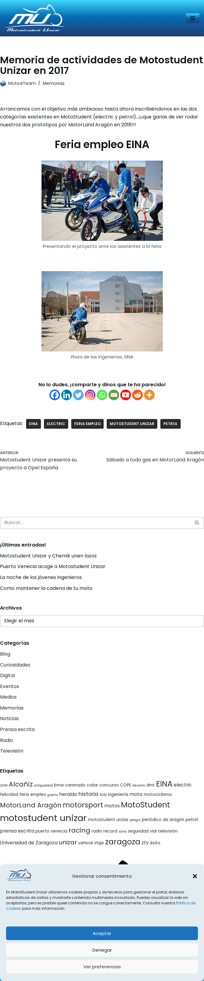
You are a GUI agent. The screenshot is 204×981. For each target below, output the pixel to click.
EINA (33, 423)
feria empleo (87, 423)
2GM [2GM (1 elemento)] (4, 785)
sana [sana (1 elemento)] (123, 831)
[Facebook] (54, 395)
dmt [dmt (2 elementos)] (150, 785)
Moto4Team (22, 83)
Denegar (102, 950)
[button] (195, 876)
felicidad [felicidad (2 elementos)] (9, 794)
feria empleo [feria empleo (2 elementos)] (32, 794)
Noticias (9, 718)
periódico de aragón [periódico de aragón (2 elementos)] (163, 820)
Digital (7, 675)
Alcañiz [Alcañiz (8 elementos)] (21, 784)
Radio (6, 740)
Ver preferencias (102, 966)
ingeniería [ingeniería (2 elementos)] (118, 794)
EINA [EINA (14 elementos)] (164, 783)
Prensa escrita (17, 729)
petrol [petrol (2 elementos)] (192, 820)
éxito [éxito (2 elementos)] (155, 843)
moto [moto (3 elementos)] (135, 794)
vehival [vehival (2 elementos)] (85, 843)
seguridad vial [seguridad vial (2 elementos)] (142, 831)
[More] (149, 395)
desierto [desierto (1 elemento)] (138, 785)
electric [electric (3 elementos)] (183, 785)
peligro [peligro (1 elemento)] (135, 820)
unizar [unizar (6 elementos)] (68, 842)
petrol (170, 423)
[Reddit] (137, 395)
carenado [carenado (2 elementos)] (75, 785)
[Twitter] (78, 395)
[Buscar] (95, 523)
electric (56, 423)
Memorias (54, 83)
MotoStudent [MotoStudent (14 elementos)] (145, 804)
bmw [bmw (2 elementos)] (59, 785)
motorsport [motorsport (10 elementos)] (83, 805)
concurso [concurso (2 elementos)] (109, 785)
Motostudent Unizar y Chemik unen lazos (48, 555)
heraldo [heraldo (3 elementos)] (68, 794)
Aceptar (102, 933)
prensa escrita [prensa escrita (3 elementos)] (17, 831)
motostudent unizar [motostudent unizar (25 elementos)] (43, 818)
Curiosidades (15, 664)
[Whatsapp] (102, 395)
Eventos (9, 686)
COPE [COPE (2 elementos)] (125, 785)
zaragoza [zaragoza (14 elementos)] (122, 841)
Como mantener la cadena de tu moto (46, 588)
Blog (5, 653)
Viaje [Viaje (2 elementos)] (99, 843)
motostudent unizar (132, 423)
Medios (8, 696)
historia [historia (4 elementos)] (88, 794)
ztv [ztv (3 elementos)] (145, 843)
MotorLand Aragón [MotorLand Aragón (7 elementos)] (31, 805)
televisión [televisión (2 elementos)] (168, 831)
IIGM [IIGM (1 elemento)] (103, 795)
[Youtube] (125, 395)
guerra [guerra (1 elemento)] (52, 795)
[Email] (114, 395)
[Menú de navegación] (192, 18)
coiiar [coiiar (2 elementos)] (92, 785)
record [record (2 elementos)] (110, 831)
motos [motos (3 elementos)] (112, 806)
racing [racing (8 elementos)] (79, 830)
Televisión (11, 750)
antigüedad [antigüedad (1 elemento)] (43, 785)
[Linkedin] (66, 395)
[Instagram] (90, 395)
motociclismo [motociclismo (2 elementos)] (158, 794)
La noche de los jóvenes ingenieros (41, 577)
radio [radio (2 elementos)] (97, 831)
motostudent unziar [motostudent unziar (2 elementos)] (108, 820)
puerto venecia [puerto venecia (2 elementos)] (51, 831)
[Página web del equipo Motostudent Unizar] (35, 18)
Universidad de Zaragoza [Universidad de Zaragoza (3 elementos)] (29, 843)
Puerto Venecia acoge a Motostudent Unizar (52, 566)
